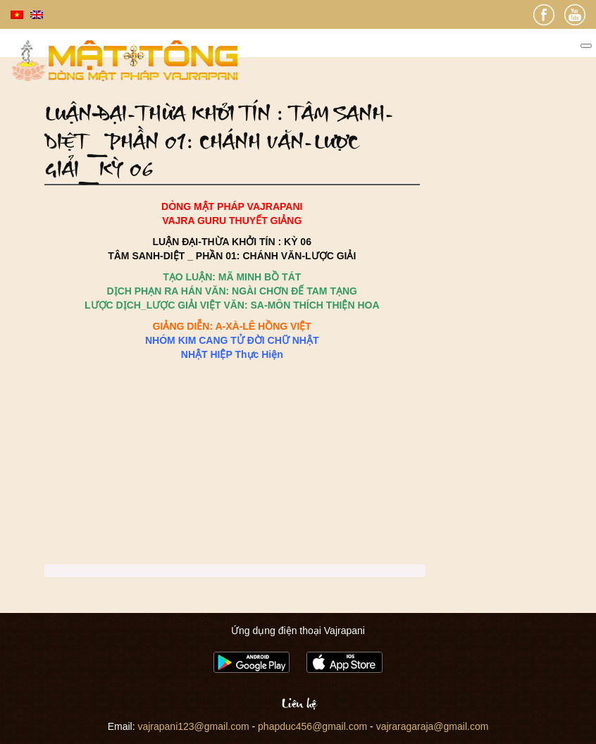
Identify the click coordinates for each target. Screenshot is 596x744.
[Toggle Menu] (586, 46)
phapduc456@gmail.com (312, 726)
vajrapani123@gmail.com (193, 726)
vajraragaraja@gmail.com (432, 726)
